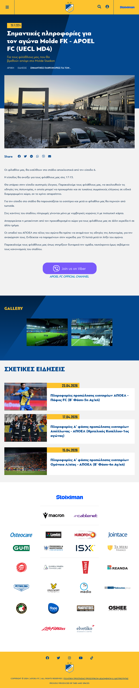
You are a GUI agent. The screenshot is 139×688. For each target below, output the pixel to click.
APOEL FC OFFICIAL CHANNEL (69, 276)
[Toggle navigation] (9, 7)
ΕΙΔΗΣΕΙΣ (22, 68)
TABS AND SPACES (81, 683)
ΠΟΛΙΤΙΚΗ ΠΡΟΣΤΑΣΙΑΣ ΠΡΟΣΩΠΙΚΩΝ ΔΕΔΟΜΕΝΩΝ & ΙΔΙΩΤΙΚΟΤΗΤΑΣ (96, 679)
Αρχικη (10, 68)
